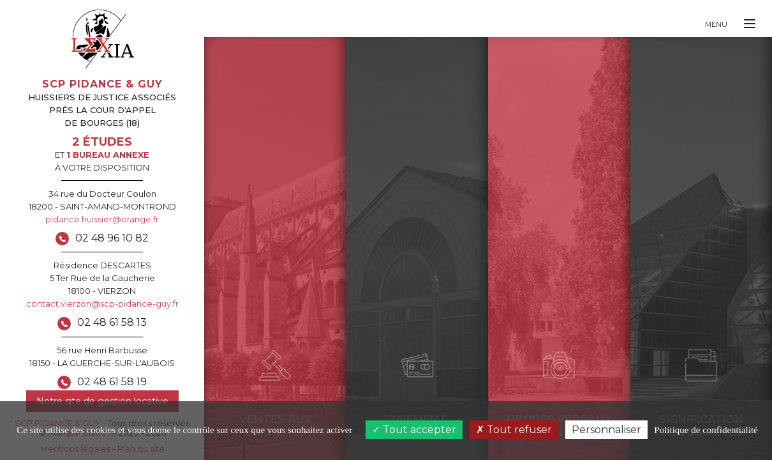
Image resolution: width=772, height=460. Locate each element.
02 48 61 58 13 (112, 322)
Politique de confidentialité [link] (705, 430)
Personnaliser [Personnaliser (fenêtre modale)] (606, 430)
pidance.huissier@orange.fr (102, 219)
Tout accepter (414, 430)
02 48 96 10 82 (112, 238)
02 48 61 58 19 (112, 382)
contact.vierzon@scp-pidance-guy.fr (102, 303)
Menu (716, 24)
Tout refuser (514, 430)
